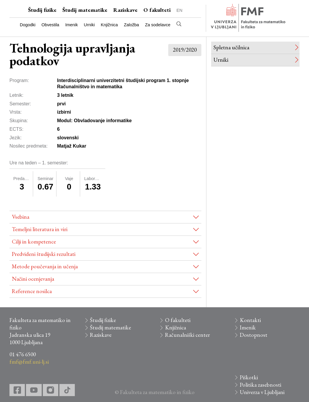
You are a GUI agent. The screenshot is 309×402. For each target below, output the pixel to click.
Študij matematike (84, 10)
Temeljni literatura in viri (39, 229)
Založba (131, 24)
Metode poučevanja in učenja (45, 266)
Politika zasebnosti (260, 384)
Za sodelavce (158, 24)
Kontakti (250, 320)
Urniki (89, 24)
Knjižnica (109, 24)
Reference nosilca (32, 291)
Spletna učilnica (231, 47)
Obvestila (50, 24)
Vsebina (20, 216)
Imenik (71, 24)
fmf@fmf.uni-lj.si (29, 361)
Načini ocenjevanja (33, 278)
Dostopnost (253, 335)
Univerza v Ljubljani (262, 392)
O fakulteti (157, 10)
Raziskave (125, 10)
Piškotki (249, 377)
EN (179, 10)
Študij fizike (42, 10)
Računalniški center (187, 335)
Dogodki (27, 24)
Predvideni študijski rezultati (43, 254)
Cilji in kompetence (34, 241)
